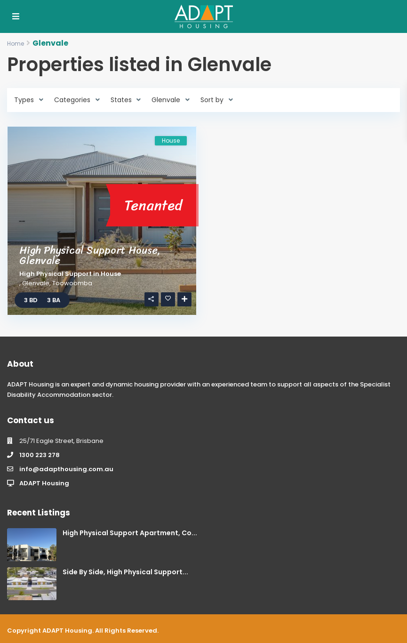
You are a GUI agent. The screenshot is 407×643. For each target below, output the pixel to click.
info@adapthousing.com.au (66, 469)
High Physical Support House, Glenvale (89, 255)
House (111, 273)
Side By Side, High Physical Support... (125, 572)
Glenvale (35, 283)
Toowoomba (72, 283)
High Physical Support (55, 273)
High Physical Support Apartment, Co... (130, 533)
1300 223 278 (39, 454)
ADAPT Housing (44, 483)
